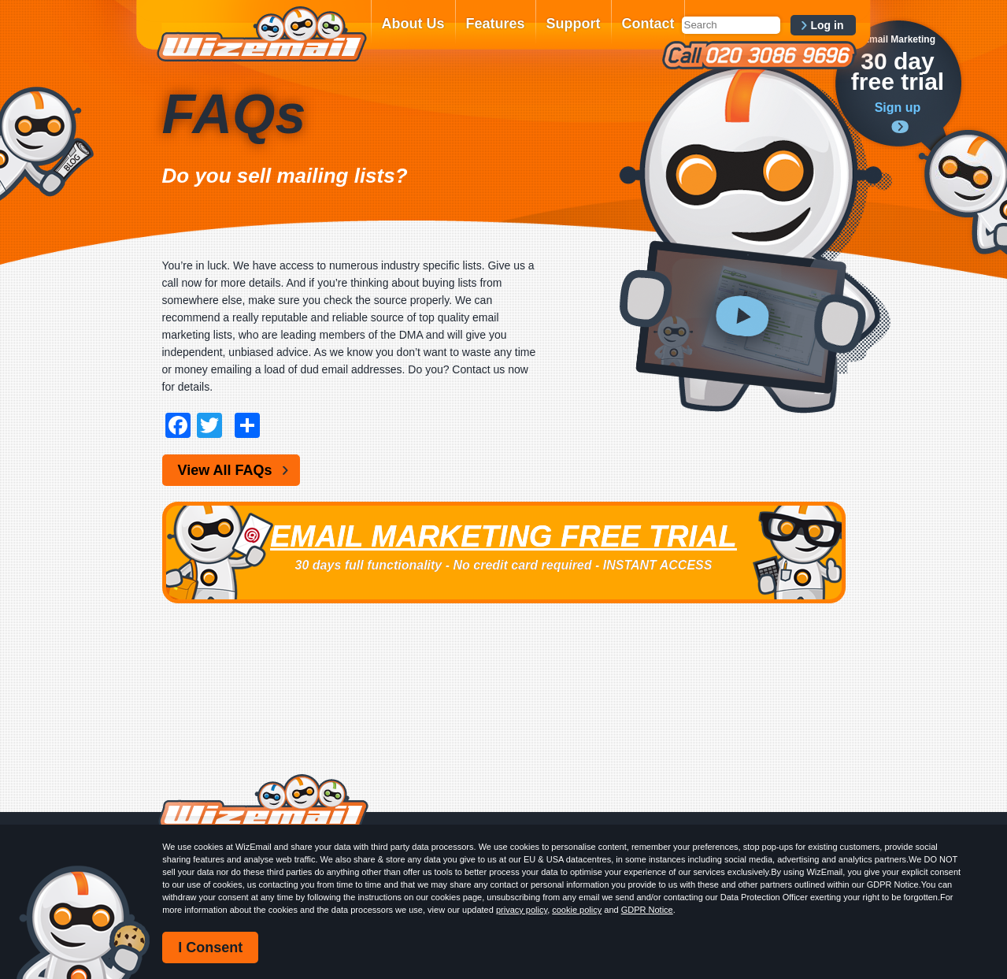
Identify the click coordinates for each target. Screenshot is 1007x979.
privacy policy (521, 909)
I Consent (210, 947)
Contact (648, 24)
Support (573, 24)
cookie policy (577, 909)
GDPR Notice (647, 909)
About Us (413, 24)
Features (495, 24)
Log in (827, 25)
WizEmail (261, 33)
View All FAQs (225, 470)
